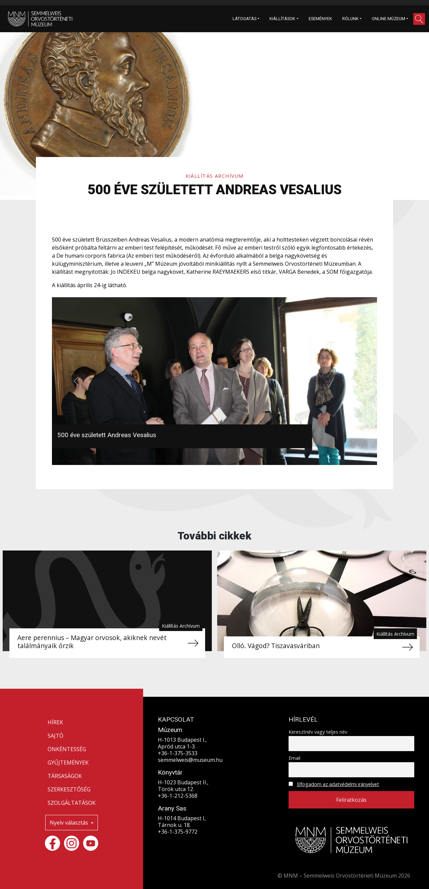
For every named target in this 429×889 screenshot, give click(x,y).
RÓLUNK (350, 18)
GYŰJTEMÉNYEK (68, 762)
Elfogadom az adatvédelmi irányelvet (338, 784)
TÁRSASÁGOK (65, 776)
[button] (419, 19)
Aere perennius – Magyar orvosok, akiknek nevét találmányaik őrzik (92, 641)
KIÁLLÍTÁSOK (282, 18)
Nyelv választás (69, 822)
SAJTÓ (55, 735)
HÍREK (55, 722)
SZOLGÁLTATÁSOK (72, 802)
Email (294, 758)
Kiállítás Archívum (215, 176)
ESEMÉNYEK (320, 18)
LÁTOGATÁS (244, 18)
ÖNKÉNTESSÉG (67, 749)
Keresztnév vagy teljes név (318, 732)
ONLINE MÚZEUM (388, 18)
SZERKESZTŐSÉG (69, 789)
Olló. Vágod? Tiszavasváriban (276, 645)
